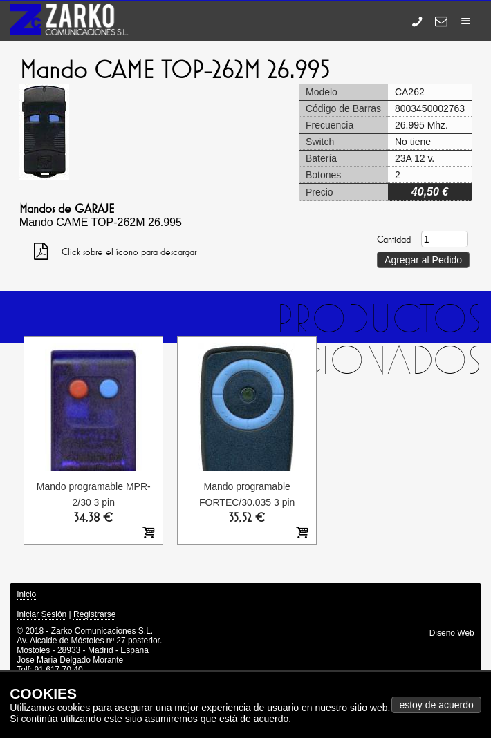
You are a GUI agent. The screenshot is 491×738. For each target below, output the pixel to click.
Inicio (26, 594)
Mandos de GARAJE (66, 209)
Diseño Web (451, 633)
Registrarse (94, 614)
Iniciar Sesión (41, 614)
